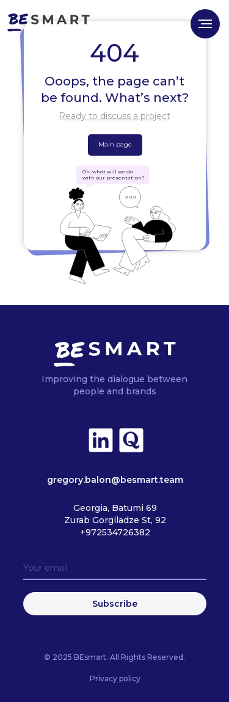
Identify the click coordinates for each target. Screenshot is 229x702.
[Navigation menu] (205, 24)
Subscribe (114, 603)
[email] (114, 568)
